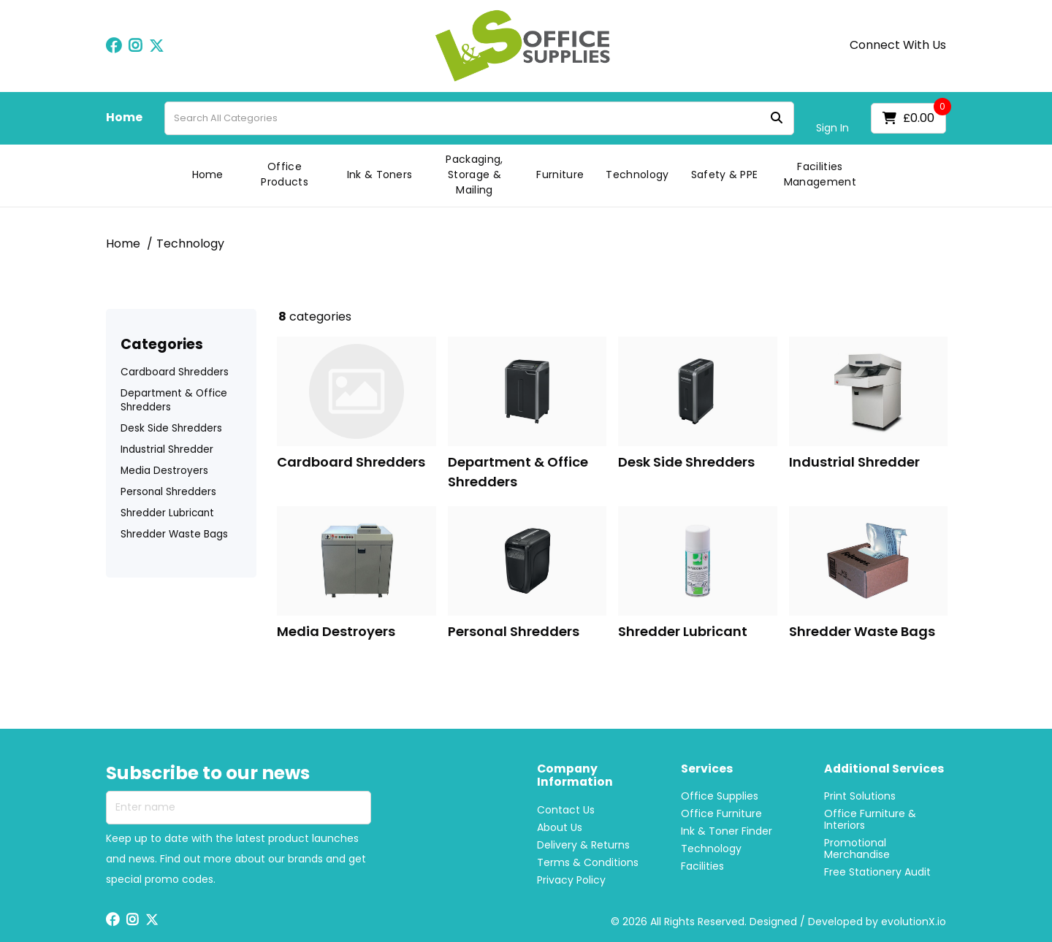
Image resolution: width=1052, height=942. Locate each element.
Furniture (560, 174)
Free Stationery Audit (877, 872)
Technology (637, 174)
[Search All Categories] (479, 118)
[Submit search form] (776, 118)
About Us (559, 827)
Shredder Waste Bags (174, 534)
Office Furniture (721, 813)
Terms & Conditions (588, 862)
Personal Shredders (168, 492)
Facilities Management (820, 174)
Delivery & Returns (583, 845)
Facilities (702, 866)
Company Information (575, 776)
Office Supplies (719, 796)
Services (707, 769)
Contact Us (566, 810)
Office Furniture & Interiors (870, 819)
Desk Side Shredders (171, 428)
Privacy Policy (571, 880)
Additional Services (884, 769)
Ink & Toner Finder (726, 831)
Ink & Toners (380, 174)
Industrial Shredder (167, 449)
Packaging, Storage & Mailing (474, 174)
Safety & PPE (724, 174)
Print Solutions (860, 796)
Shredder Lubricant (167, 513)
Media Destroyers (164, 471)
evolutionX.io (913, 921)
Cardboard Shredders (175, 372)
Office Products (284, 174)
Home (124, 118)
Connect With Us (898, 45)
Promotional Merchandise (857, 848)
